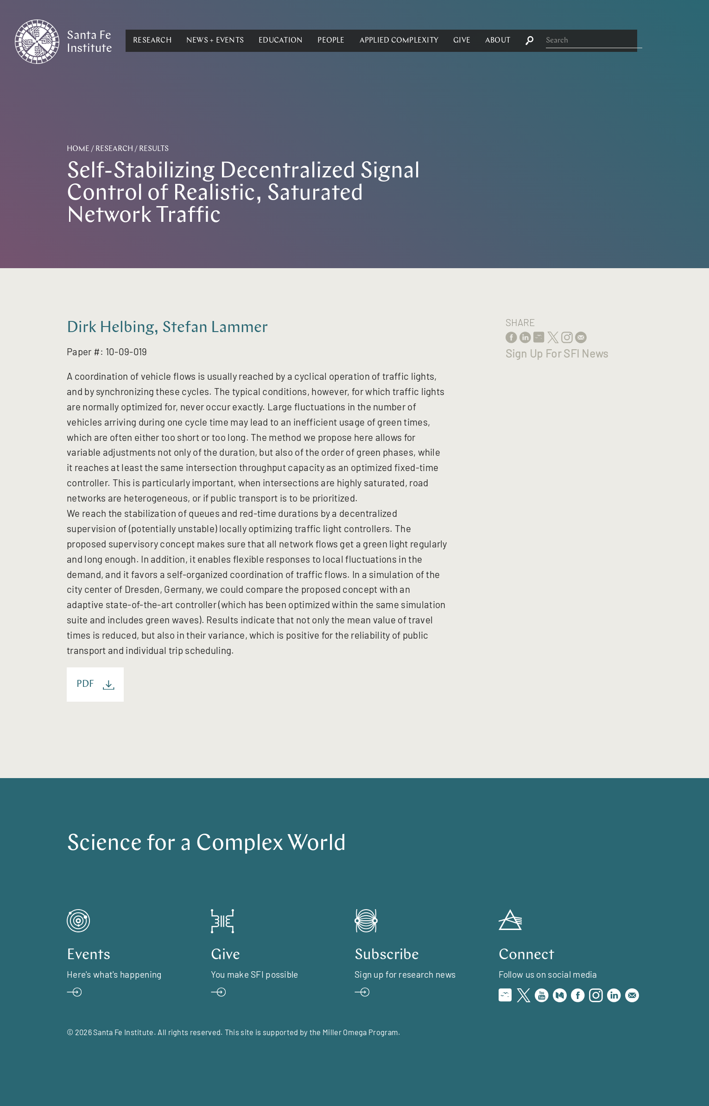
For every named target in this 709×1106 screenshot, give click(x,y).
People (431, 40)
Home (78, 149)
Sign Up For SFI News (557, 353)
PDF (95, 685)
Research (253, 40)
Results (154, 149)
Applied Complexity (499, 40)
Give (562, 40)
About (598, 40)
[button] (253, 41)
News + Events (316, 40)
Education (382, 40)
